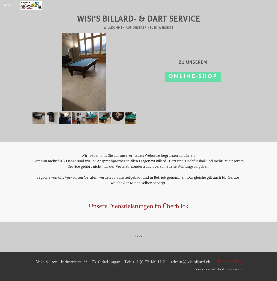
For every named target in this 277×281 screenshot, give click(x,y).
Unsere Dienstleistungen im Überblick (138, 206)
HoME (138, 236)
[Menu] (9, 5)
